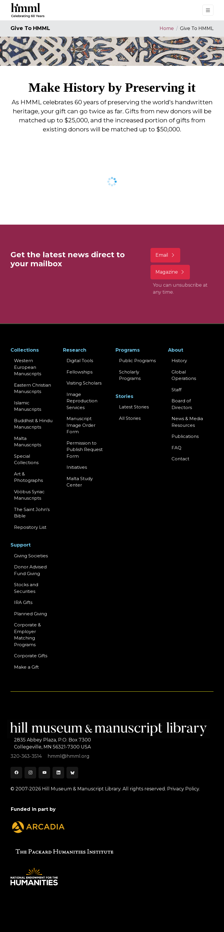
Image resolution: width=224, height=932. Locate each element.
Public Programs (137, 360)
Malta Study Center (79, 482)
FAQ (176, 447)
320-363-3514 (26, 756)
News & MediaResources (187, 422)
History (179, 360)
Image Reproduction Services (81, 401)
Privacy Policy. (183, 789)
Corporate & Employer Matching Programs (27, 634)
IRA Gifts (23, 602)
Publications (185, 436)
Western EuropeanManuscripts (27, 367)
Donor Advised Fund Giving (30, 570)
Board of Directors (182, 404)
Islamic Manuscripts (27, 406)
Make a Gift (26, 667)
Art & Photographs (28, 477)
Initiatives (76, 467)
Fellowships (79, 372)
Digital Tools (79, 360)
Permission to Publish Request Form (84, 449)
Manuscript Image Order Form (80, 425)
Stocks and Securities (26, 588)
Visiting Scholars (84, 383)
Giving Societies (31, 556)
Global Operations (184, 375)
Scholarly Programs (130, 375)
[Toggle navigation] (208, 10)
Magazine (170, 272)
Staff (176, 389)
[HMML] (28, 10)
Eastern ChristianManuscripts (32, 388)
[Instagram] (30, 772)
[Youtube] (44, 772)
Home (167, 28)
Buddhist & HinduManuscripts (33, 424)
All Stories (130, 418)
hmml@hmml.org (69, 756)
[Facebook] (16, 772)
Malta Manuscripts (27, 442)
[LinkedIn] (58, 772)
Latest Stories (134, 407)
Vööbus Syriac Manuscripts (29, 495)
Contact (180, 458)
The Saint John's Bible (32, 513)
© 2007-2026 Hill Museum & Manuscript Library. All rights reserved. (88, 789)
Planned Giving (30, 613)
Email (165, 255)
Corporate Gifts (30, 655)
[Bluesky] (72, 772)
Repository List (30, 527)
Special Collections (26, 459)
